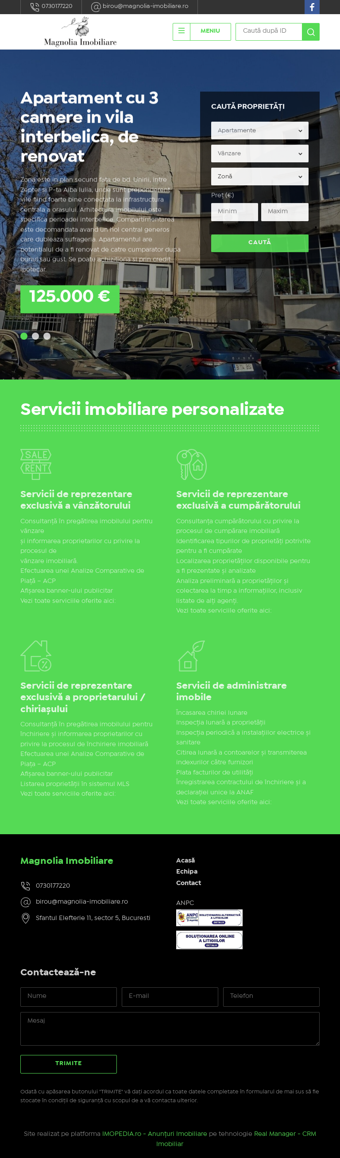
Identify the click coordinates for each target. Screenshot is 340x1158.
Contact (188, 883)
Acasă (185, 860)
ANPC (185, 903)
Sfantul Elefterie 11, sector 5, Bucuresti (93, 918)
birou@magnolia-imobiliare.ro (140, 7)
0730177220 (51, 7)
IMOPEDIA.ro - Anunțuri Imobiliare (154, 1134)
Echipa (186, 871)
